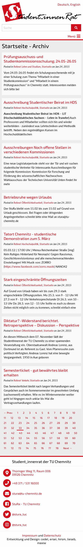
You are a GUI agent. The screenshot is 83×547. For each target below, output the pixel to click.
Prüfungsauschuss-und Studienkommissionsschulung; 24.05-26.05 (40, 58)
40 (74, 427)
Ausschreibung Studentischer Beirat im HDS (40, 102)
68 (58, 443)
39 (66, 427)
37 (50, 427)
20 (70, 417)
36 (43, 427)
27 (50, 422)
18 (55, 417)
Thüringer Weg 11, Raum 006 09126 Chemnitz (31, 472)
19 (63, 417)
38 (58, 427)
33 (20, 427)
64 (27, 443)
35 (35, 427)
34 (27, 427)
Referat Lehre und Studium (27, 66)
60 (74, 438)
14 (26, 417)
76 (42, 448)
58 (58, 438)
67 (50, 443)
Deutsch (63, 4)
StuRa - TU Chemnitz (26, 504)
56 (43, 438)
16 (41, 417)
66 (43, 443)
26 (43, 422)
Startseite (47, 66)
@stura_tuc (19, 514)
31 (5, 427)
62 (12, 443)
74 (27, 448)
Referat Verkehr (21, 380)
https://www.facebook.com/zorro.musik (29, 266)
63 (20, 443)
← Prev (8, 412)
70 (73, 443)
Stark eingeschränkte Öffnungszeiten (35, 279)
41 (5, 433)
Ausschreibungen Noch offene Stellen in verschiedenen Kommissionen (37, 149)
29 (66, 422)
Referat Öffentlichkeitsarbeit (28, 202)
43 (20, 433)
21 (5, 422)
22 (12, 422)
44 (28, 433)
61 (5, 443)
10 (73, 412)
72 (12, 448)
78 (57, 448)
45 (36, 433)
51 (5, 438)
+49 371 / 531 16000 (25, 483)
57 (50, 438)
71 (5, 448)
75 (34, 448)
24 (27, 422)
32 (12, 427)
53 (20, 438)
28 (58, 422)
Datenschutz (52, 535)
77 (49, 448)
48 (60, 433)
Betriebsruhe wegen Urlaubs (28, 197)
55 (35, 438)
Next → (67, 448)
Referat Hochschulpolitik (26, 107)
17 (48, 417)
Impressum (29, 535)
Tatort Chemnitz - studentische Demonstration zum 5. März (30, 236)
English (75, 4)
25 (35, 422)
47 (52, 433)
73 (19, 448)
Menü (74, 36)
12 (12, 417)
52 (12, 438)
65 (35, 443)
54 (27, 438)
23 (20, 422)
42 (12, 433)
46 (44, 433)
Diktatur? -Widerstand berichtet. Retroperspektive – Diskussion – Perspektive (41, 322)
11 (5, 417)
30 (74, 422)
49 (67, 433)
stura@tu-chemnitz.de (27, 493)
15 (34, 417)
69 (66, 443)
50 (75, 433)
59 (66, 438)
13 (19, 417)
